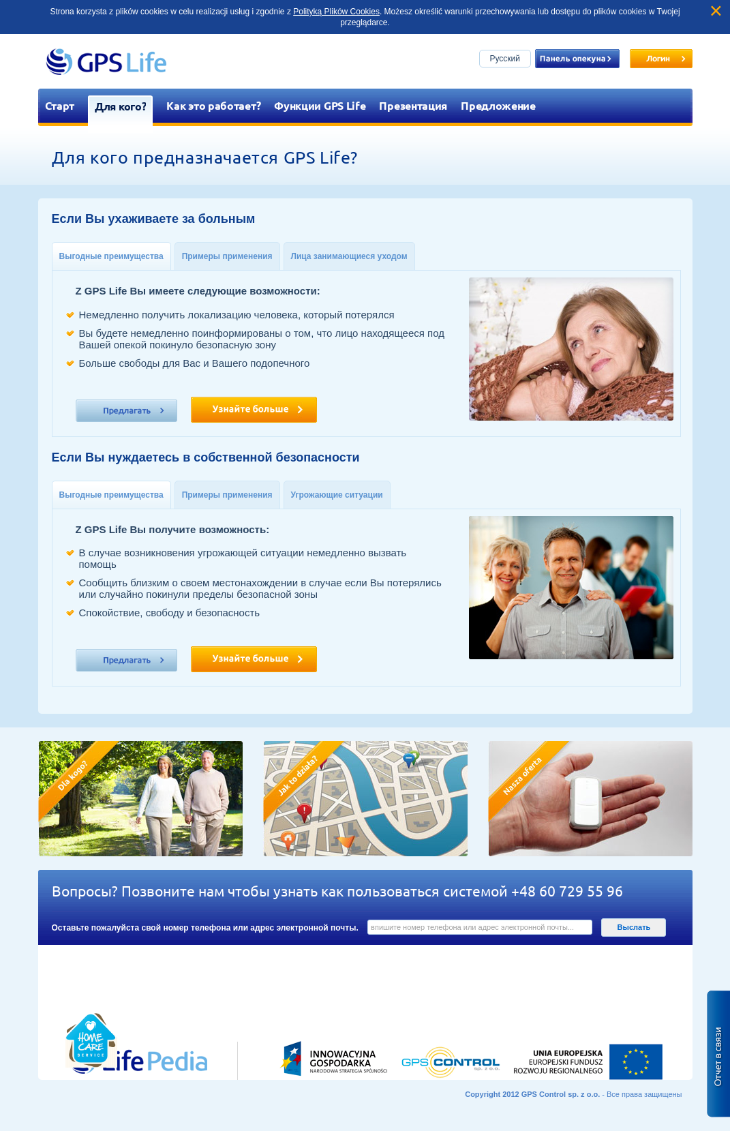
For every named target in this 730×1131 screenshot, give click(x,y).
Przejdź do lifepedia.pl (123, 979)
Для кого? (120, 106)
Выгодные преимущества (111, 256)
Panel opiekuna (577, 58)
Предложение (498, 105)
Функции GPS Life (319, 105)
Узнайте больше (254, 410)
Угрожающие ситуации (337, 495)
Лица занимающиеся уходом (349, 256)
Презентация (413, 105)
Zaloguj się (661, 58)
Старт (60, 105)
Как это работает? (213, 105)
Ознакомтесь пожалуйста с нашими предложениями (126, 410)
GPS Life (106, 61)
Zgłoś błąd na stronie (718, 1054)
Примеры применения (227, 256)
